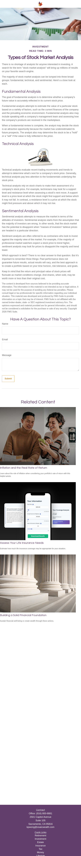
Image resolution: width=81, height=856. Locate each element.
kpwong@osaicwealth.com (40, 827)
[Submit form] (8, 378)
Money (40, 852)
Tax (40, 849)
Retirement (40, 835)
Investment (40, 839)
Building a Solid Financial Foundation (23, 615)
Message (6, 355)
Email (5, 339)
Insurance (40, 845)
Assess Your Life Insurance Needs (22, 542)
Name (5, 324)
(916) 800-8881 (44, 813)
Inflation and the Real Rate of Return (23, 467)
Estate (40, 842)
